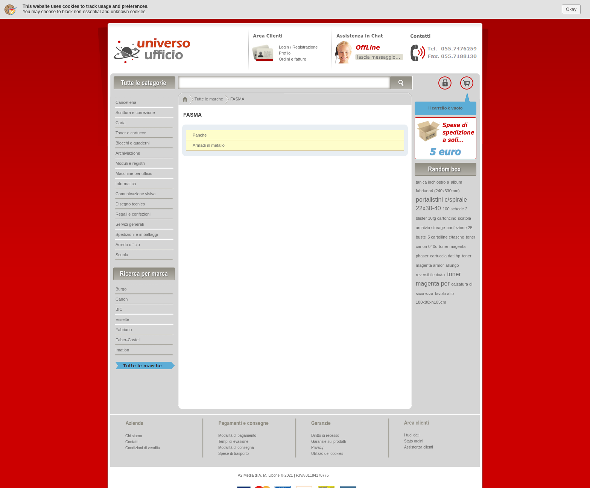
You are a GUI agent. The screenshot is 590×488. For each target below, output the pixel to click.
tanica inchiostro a (432, 181)
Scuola (122, 254)
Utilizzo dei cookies (327, 453)
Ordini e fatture (292, 58)
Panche (200, 134)
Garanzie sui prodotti (328, 441)
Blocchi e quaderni (133, 142)
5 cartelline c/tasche (445, 236)
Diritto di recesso (325, 435)
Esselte (122, 319)
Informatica (126, 183)
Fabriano (124, 329)
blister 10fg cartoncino (436, 218)
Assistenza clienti (418, 447)
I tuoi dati (412, 435)
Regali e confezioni (133, 213)
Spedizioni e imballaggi (137, 234)
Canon (122, 298)
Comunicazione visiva (135, 193)
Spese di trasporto (233, 453)
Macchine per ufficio (134, 173)
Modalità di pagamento (237, 435)
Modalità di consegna (236, 447)
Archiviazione (128, 153)
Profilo (284, 52)
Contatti (131, 441)
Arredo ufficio (128, 244)
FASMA (237, 98)
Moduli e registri (130, 163)
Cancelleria (126, 102)
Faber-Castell (128, 339)
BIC (119, 309)
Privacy (317, 447)
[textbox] (295, 82)
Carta (121, 122)
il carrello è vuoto (445, 107)
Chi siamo (133, 435)
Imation (122, 349)
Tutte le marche (209, 98)
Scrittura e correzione (135, 112)
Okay (571, 9)
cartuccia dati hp (445, 255)
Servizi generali (130, 224)
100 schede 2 (454, 208)
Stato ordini (413, 441)
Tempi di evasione (233, 441)
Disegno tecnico (130, 203)
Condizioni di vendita (142, 447)
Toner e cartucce (131, 132)
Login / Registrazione (298, 46)
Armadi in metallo (209, 145)
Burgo (121, 288)
